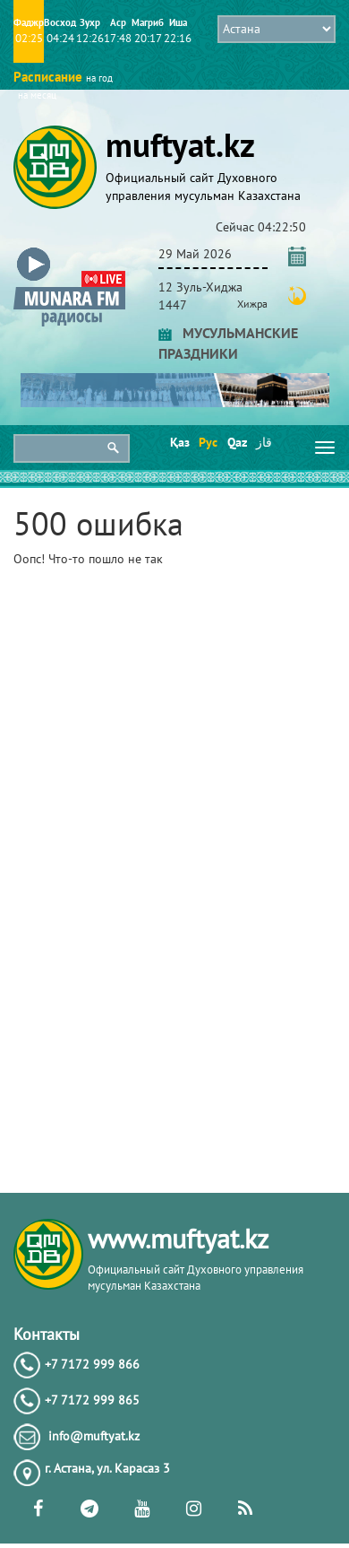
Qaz (235, 442)
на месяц (37, 95)
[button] (69, 250)
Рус (207, 442)
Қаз (178, 442)
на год (99, 78)
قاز (264, 442)
